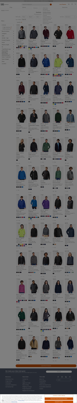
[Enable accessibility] (7, 400)
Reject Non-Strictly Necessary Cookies (59, 401)
